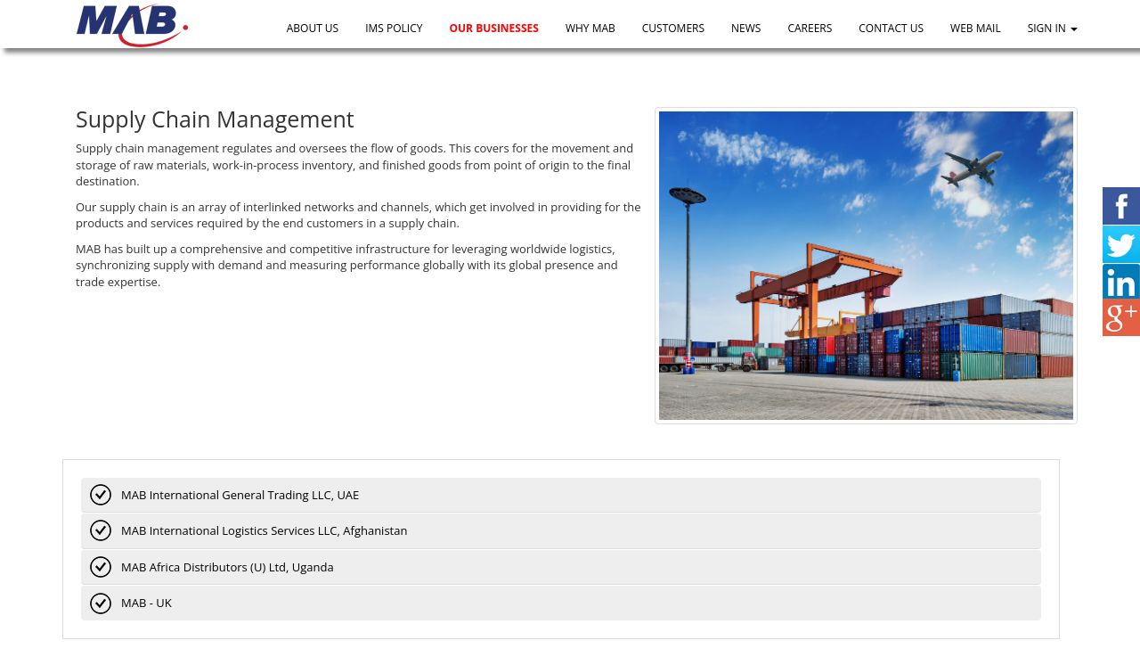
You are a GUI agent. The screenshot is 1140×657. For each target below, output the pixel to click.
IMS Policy (393, 28)
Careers (809, 28)
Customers (673, 28)
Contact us (891, 28)
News (746, 28)
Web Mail (975, 28)
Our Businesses (493, 28)
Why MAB (590, 28)
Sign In (1053, 28)
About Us (312, 28)
